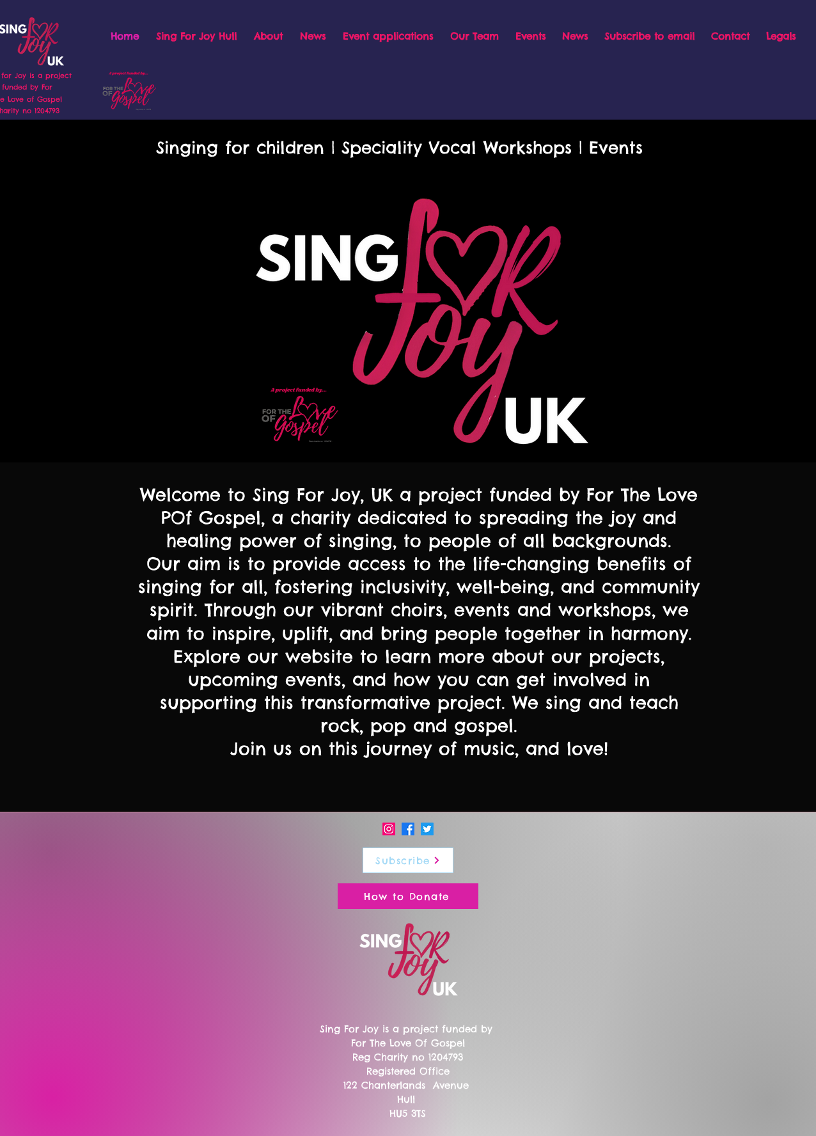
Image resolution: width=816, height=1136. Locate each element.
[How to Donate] (408, 896)
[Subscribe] (408, 860)
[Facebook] (408, 829)
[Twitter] (427, 829)
